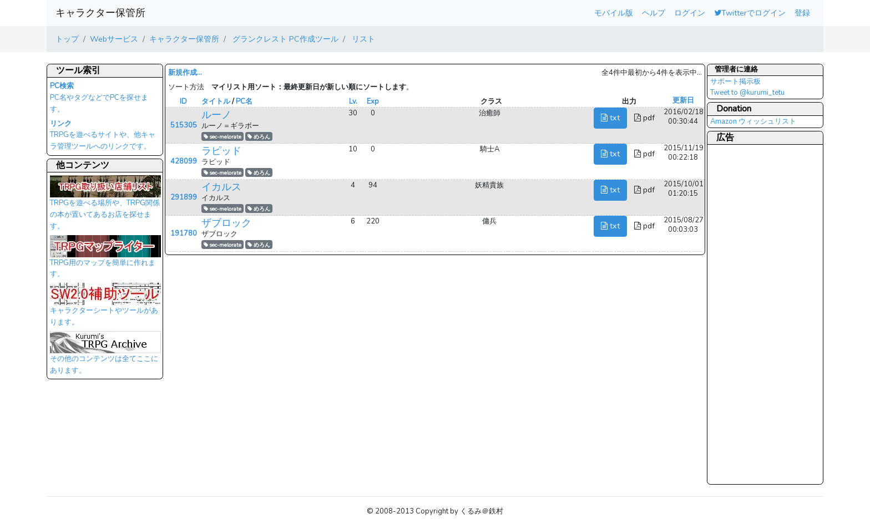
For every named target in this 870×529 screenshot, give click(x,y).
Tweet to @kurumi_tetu (747, 93)
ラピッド (221, 150)
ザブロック (226, 223)
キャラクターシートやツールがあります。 (105, 307)
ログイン (689, 12)
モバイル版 (613, 12)
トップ (67, 38)
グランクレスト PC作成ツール (284, 38)
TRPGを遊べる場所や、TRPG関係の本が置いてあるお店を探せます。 (105, 206)
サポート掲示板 (735, 82)
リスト (362, 38)
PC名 (244, 101)
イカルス (221, 187)
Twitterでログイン (750, 12)
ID (183, 101)
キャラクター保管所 (100, 12)
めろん (258, 136)
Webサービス (114, 38)
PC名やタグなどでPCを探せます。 (99, 97)
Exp (373, 101)
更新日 (683, 100)
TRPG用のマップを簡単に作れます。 (105, 260)
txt (610, 117)
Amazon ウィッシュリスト (753, 121)
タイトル (215, 101)
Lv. (353, 101)
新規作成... (185, 73)
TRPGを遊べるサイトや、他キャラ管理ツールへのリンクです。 (102, 135)
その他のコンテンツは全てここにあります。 (105, 356)
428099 (183, 161)
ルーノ (216, 114)
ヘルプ (653, 12)
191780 (183, 233)
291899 (183, 197)
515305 (183, 125)
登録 (802, 12)
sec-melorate (222, 136)
